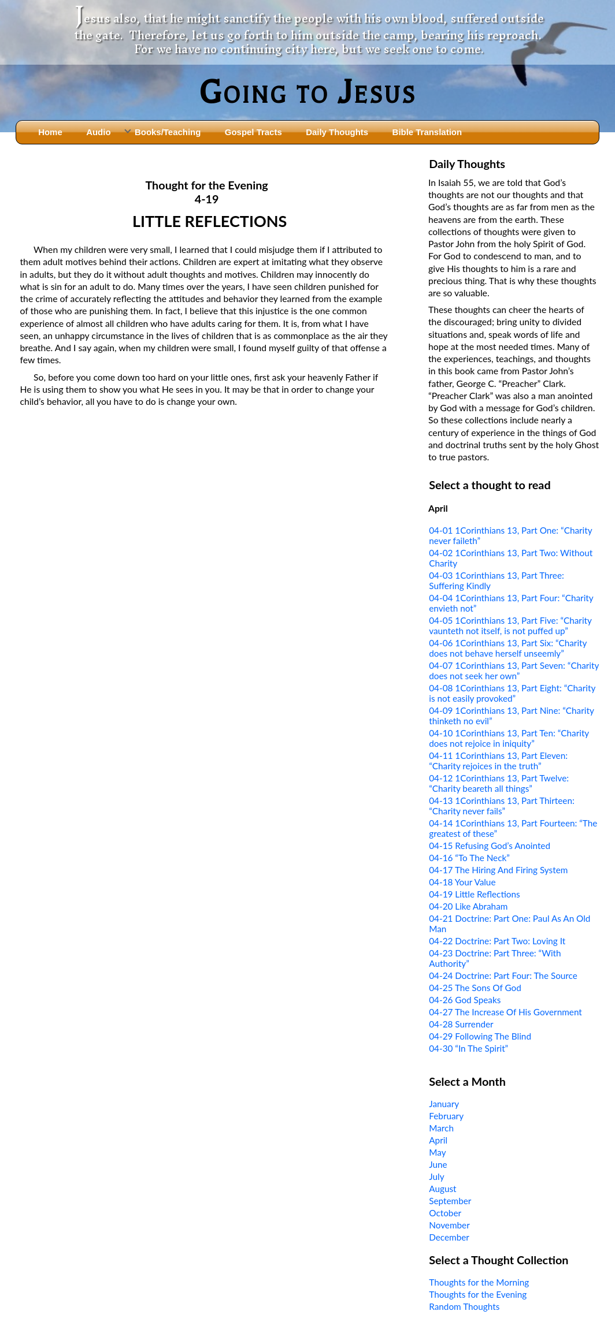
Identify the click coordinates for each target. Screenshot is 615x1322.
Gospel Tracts (253, 132)
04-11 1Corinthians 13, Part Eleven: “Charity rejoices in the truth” (498, 760)
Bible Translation (427, 132)
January (444, 1103)
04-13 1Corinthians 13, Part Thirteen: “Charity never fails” (502, 805)
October (445, 1213)
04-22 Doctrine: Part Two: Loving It (497, 941)
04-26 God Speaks (465, 1000)
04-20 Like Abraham (468, 906)
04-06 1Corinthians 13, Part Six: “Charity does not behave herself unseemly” (508, 648)
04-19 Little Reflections (474, 894)
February (446, 1116)
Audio (98, 132)
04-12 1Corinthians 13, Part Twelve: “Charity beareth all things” (499, 783)
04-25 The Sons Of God (475, 987)
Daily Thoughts (337, 132)
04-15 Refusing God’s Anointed (489, 845)
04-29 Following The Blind (480, 1036)
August (442, 1188)
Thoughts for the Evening (478, 1294)
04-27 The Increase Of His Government (505, 1012)
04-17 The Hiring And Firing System (498, 870)
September (450, 1201)
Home (50, 132)
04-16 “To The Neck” (469, 857)
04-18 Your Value (462, 882)
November (449, 1225)
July (436, 1176)
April (438, 1140)
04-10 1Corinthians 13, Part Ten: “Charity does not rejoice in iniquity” (509, 738)
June (438, 1164)
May (437, 1152)
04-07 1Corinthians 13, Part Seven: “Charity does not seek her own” (514, 670)
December (449, 1237)
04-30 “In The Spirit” (468, 1048)
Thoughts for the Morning (479, 1282)
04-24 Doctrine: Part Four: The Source (503, 975)
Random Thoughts (464, 1306)
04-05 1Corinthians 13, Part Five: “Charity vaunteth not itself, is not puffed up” (510, 625)
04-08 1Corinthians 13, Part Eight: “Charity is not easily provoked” (512, 693)
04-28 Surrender (461, 1024)
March (441, 1128)
